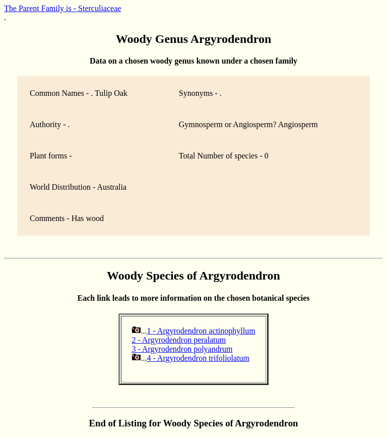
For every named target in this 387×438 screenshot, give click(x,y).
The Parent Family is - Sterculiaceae (62, 8)
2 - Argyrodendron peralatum (179, 340)
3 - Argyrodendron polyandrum (182, 349)
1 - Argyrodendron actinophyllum (201, 330)
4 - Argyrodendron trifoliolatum (198, 358)
